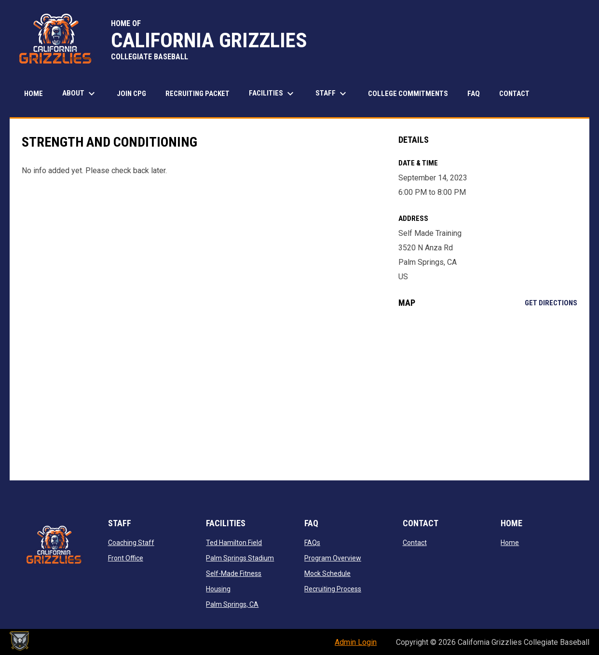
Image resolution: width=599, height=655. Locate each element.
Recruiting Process (332, 589)
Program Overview (332, 558)
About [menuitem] (79, 93)
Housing (218, 589)
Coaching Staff (131, 542)
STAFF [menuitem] (332, 93)
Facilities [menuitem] (272, 93)
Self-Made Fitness (233, 573)
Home (510, 542)
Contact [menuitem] (514, 93)
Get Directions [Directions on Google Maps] (551, 303)
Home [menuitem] (33, 93)
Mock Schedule (327, 573)
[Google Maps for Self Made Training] (488, 394)
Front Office (125, 558)
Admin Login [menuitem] (356, 642)
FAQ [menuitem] (473, 93)
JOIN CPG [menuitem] (131, 93)
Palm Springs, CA (232, 604)
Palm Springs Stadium (240, 558)
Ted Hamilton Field (234, 542)
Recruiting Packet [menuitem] (197, 93)
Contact (415, 542)
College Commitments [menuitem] (408, 93)
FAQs (312, 542)
